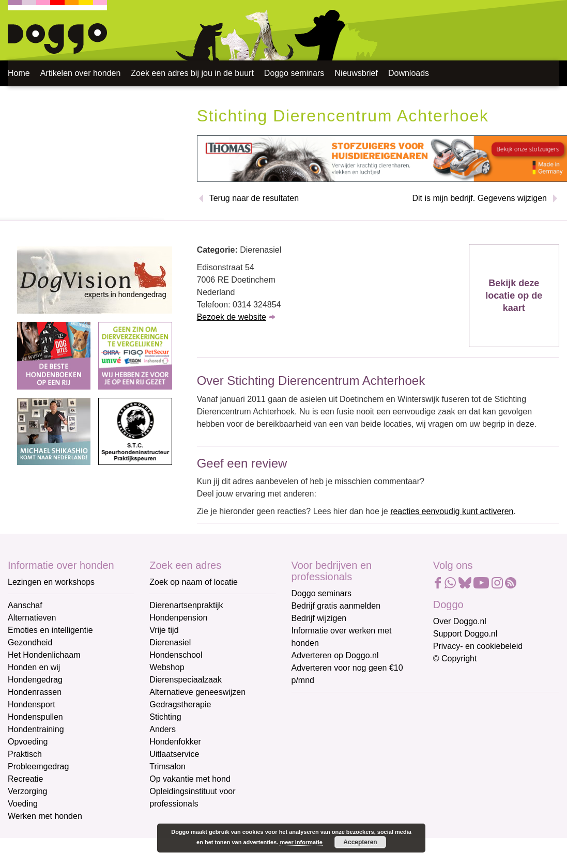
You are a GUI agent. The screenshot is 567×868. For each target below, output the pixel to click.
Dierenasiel (170, 642)
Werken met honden (45, 816)
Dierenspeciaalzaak (185, 679)
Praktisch (25, 754)
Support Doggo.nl (465, 633)
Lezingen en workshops (51, 582)
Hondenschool (175, 654)
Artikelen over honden (80, 73)
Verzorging (28, 791)
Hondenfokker (175, 741)
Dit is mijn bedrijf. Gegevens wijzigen (479, 198)
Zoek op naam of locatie (193, 582)
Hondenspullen (35, 716)
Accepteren (360, 842)
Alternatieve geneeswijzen (197, 692)
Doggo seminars (294, 73)
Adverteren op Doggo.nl (335, 655)
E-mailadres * (317, 705)
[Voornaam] (365, 755)
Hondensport (31, 704)
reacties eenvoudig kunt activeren (451, 511)
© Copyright (455, 658)
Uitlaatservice (174, 754)
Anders (162, 729)
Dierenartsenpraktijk (186, 605)
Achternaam (314, 773)
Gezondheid (30, 642)
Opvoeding (28, 741)
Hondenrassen (35, 692)
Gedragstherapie (180, 704)
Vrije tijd (163, 630)
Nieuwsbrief (356, 73)
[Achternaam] (365, 789)
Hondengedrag (35, 679)
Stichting (165, 716)
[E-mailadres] (365, 721)
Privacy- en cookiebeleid (478, 646)
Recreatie (25, 778)
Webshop (166, 667)
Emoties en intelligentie (50, 630)
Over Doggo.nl (459, 621)
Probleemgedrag (38, 766)
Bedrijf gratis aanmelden (336, 605)
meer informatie (301, 842)
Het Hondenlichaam (44, 654)
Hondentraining (36, 729)
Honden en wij (34, 667)
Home (19, 73)
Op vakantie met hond (190, 778)
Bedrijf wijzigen (319, 618)
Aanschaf (25, 605)
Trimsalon (167, 766)
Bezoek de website (231, 317)
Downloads (408, 73)
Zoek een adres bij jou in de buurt (192, 73)
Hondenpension (178, 617)
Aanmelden (365, 816)
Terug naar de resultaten (254, 198)
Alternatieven (32, 617)
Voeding (23, 803)
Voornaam (311, 739)
